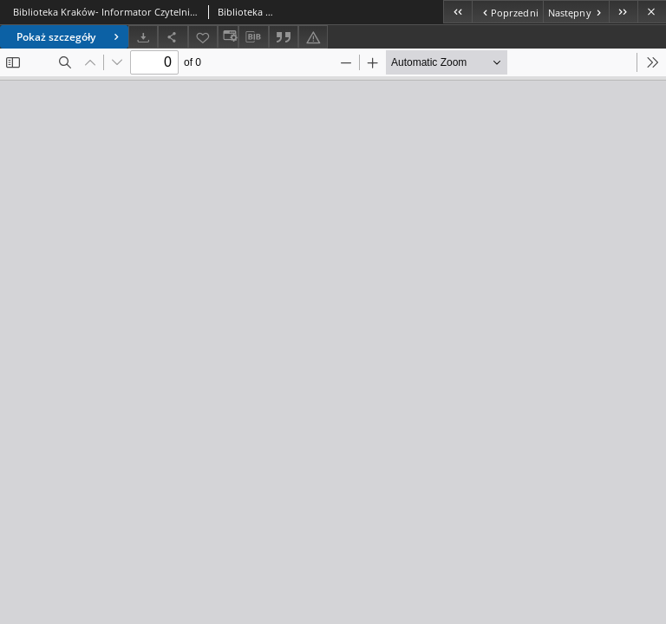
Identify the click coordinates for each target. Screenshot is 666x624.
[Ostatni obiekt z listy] (623, 11)
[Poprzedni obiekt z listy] (507, 11)
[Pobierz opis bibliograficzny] (253, 37)
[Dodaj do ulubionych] (203, 37)
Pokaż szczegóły (69, 36)
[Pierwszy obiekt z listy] (457, 11)
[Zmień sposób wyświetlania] (228, 37)
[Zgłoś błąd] (313, 37)
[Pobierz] (143, 37)
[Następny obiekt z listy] (576, 11)
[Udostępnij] (172, 37)
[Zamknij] (651, 11)
